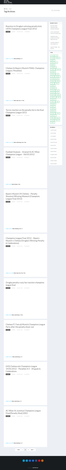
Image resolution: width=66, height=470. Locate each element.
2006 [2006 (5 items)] (52, 55)
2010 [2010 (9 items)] (56, 55)
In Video (8, 31)
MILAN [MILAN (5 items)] (58, 97)
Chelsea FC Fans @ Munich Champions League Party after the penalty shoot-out (25, 325)
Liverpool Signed (53, 148)
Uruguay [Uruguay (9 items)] (57, 120)
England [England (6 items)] (53, 71)
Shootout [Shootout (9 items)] (53, 115)
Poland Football (53, 151)
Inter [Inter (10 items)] (57, 90)
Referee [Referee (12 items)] (52, 113)
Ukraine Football (53, 163)
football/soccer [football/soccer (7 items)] (54, 78)
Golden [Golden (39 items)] (52, 85)
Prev (18, 449)
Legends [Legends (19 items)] (58, 94)
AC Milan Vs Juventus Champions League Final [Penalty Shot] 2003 (23, 411)
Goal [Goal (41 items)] (52, 83)
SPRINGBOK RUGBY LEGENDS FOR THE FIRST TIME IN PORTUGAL (54, 38)
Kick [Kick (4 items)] (57, 92)
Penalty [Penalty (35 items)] (52, 106)
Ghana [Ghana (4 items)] (57, 81)
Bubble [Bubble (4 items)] (52, 64)
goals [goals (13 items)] (57, 83)
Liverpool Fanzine (53, 142)
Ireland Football (53, 139)
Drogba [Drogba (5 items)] (58, 69)
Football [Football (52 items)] (57, 76)
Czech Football (53, 133)
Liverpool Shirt (53, 145)
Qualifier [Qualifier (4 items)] (53, 108)
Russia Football (53, 157)
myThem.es (35, 467)
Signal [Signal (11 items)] (52, 117)
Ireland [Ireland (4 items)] (52, 92)
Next (33, 449)
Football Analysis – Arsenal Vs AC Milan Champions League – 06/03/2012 (23, 153)
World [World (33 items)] (52, 122)
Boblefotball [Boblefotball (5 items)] (54, 62)
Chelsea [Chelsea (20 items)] (52, 69)
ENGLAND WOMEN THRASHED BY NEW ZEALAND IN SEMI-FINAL (54, 27)
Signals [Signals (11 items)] (57, 117)
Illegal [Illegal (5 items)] (52, 90)
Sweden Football (53, 160)
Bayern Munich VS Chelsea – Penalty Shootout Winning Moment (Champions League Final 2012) (23, 196)
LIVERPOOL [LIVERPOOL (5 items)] (53, 97)
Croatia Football (53, 130)
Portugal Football (53, 154)
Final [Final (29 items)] (52, 76)
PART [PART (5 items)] (57, 101)
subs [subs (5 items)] (52, 120)
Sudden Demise (9, 228)
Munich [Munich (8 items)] (52, 101)
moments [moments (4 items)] (53, 99)
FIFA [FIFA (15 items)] (57, 74)
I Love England (53, 136)
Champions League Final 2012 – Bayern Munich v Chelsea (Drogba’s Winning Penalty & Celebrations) (25, 240)
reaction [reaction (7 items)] (53, 111)
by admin (13, 31)
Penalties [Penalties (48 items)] (53, 104)
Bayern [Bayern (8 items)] (52, 60)
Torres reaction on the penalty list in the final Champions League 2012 (25, 111)
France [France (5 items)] (52, 81)
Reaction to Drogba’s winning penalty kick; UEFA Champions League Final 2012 (24, 27)
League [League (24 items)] (52, 94)
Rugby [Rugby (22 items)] (58, 113)
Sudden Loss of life (9, 58)
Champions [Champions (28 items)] (53, 67)
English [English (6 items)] (52, 74)
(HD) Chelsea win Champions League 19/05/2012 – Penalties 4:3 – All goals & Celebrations (23, 368)
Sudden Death (8, 184)
